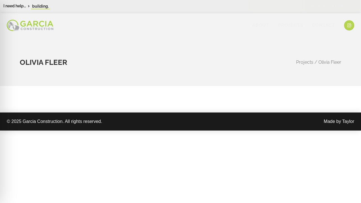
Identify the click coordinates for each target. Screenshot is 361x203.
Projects (290, 25)
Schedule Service (332, 6)
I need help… (14, 6)
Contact (323, 25)
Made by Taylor (339, 121)
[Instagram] (349, 25)
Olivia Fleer (329, 62)
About (260, 25)
